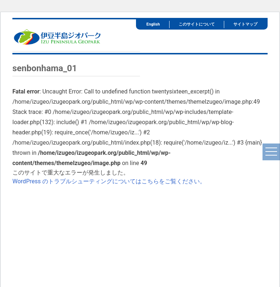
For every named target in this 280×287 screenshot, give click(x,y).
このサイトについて (197, 24)
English (153, 24)
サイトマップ (245, 24)
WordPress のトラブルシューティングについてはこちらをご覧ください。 (109, 181)
